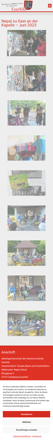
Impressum (36, 436)
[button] (50, 6)
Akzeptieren (26, 414)
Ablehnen (26, 422)
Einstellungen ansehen (26, 430)
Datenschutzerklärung (22, 436)
